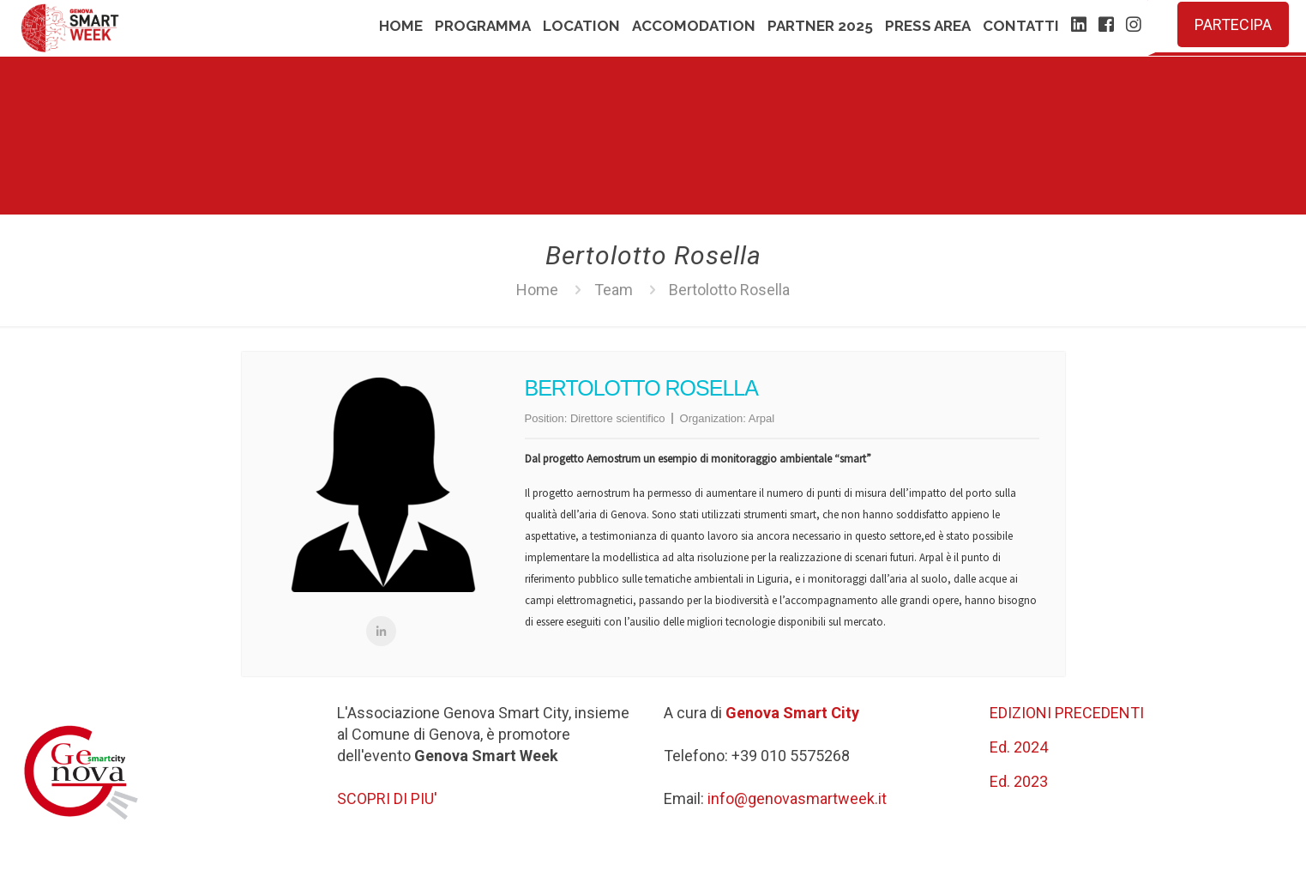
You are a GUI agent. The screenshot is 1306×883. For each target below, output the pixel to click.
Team (613, 290)
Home (537, 290)
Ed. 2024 (1019, 747)
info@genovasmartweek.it (797, 798)
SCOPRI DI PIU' (387, 798)
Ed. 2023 (1019, 781)
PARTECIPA (1233, 24)
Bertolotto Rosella (729, 290)
